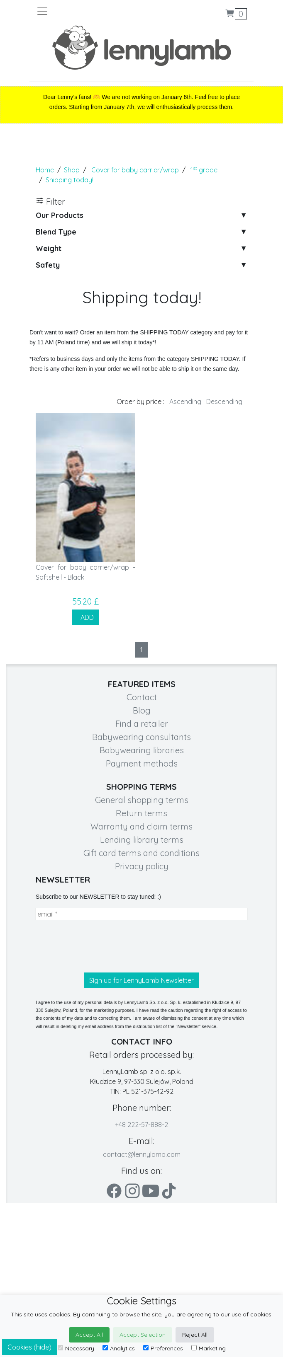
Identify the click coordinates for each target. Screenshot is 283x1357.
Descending (224, 401)
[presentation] (99, 946)
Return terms (141, 813)
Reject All (194, 1334)
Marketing (208, 1348)
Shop (72, 170)
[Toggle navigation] (89, 11)
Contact (142, 697)
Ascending (185, 401)
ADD (85, 617)
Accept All (89, 1334)
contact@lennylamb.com (142, 1154)
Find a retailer (141, 723)
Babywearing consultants (141, 737)
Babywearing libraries (142, 750)
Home (45, 170)
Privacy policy (141, 866)
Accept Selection (143, 1334)
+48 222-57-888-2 (141, 1124)
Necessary (76, 1348)
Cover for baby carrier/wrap (135, 170)
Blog (142, 710)
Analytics (118, 1348)
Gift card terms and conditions (141, 853)
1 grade (203, 170)
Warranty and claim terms (141, 826)
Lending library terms (141, 840)
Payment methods (142, 763)
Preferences (163, 1348)
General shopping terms (141, 800)
